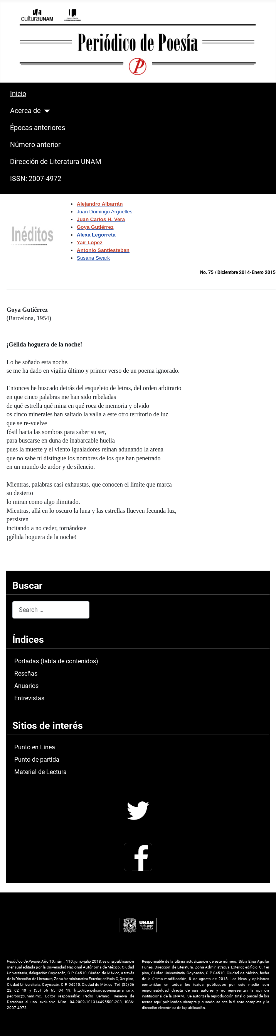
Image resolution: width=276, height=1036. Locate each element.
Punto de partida (36, 759)
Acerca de (25, 111)
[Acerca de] (45, 111)
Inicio (18, 94)
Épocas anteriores (37, 128)
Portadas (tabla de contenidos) (56, 661)
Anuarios (26, 686)
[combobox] (50, 610)
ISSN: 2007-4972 (35, 179)
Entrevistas (29, 698)
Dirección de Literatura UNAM (55, 162)
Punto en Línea (34, 747)
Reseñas (25, 673)
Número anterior (35, 145)
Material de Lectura (40, 772)
